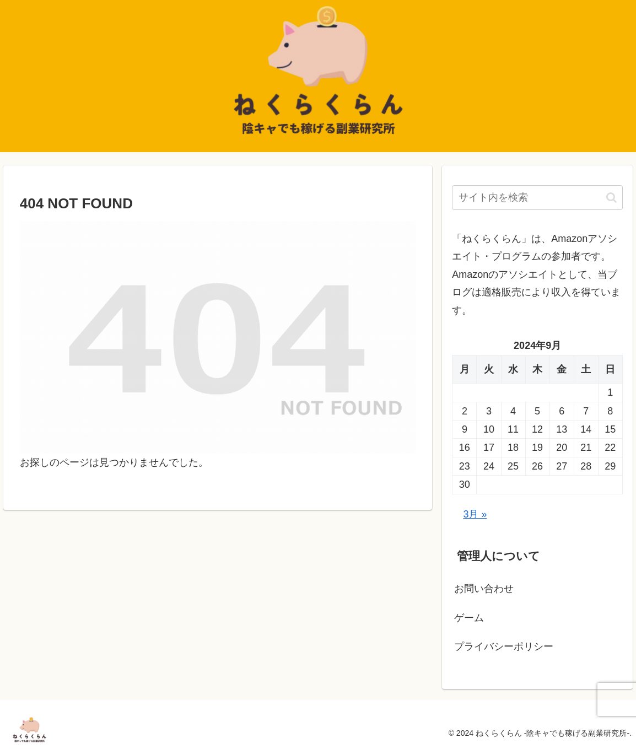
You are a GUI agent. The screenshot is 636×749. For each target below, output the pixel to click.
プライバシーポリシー (503, 646)
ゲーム (469, 617)
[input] (537, 197)
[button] (611, 197)
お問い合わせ (484, 588)
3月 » (475, 514)
